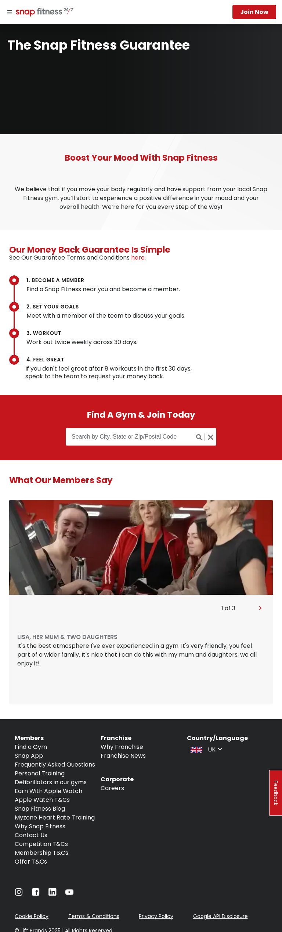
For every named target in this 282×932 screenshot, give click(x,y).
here (138, 257)
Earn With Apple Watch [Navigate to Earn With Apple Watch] (48, 791)
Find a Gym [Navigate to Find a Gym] (31, 747)
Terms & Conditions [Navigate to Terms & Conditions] (93, 916)
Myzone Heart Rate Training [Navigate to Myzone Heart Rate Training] (55, 817)
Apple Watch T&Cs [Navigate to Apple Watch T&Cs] (42, 800)
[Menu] (9, 12)
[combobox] (205, 749)
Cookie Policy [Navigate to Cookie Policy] (31, 916)
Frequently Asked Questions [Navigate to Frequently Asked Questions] (55, 764)
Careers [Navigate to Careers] (112, 788)
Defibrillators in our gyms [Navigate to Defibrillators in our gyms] (51, 782)
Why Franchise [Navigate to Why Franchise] (122, 747)
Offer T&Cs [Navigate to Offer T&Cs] (31, 861)
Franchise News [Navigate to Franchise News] (123, 755)
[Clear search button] (210, 437)
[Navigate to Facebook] (36, 894)
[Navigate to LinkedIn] (52, 893)
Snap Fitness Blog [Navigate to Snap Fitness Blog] (40, 808)
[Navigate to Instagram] (19, 894)
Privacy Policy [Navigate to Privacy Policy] (156, 916)
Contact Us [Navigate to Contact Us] (31, 835)
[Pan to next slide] (260, 608)
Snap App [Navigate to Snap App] (29, 755)
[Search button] (199, 437)
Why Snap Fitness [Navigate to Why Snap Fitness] (40, 826)
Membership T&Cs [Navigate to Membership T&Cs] (41, 853)
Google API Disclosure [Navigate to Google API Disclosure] (220, 916)
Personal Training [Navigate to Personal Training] (40, 773)
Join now (254, 12)
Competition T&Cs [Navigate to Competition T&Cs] (41, 844)
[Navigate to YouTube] (69, 894)
